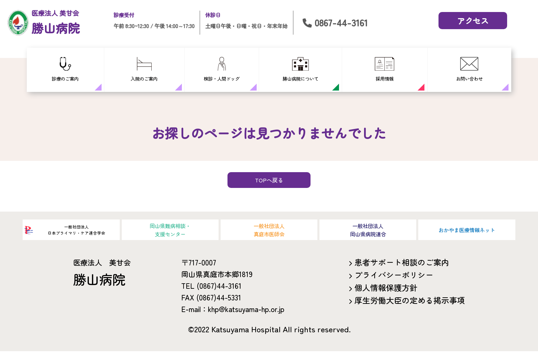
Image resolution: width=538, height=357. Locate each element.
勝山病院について (300, 69)
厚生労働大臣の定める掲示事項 (409, 306)
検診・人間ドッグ (221, 69)
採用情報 (384, 69)
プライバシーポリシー (393, 280)
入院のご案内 (144, 69)
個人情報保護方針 (386, 293)
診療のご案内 (65, 69)
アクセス (473, 20)
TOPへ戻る (269, 185)
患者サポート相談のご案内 (401, 268)
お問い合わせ (469, 69)
